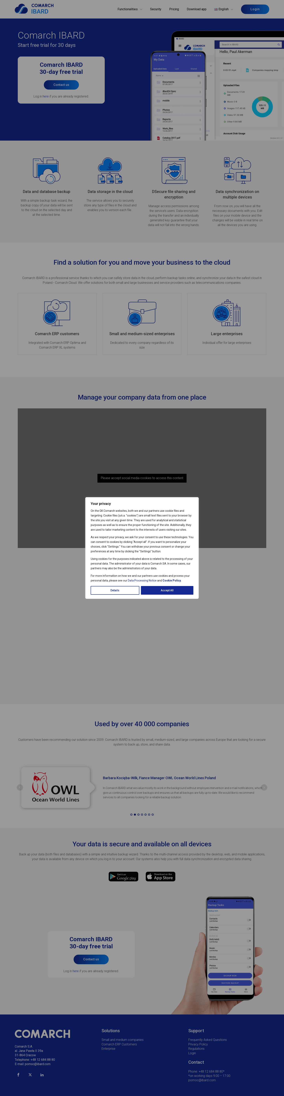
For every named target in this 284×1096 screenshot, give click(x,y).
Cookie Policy (172, 580)
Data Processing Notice (142, 580)
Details (114, 590)
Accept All (167, 590)
